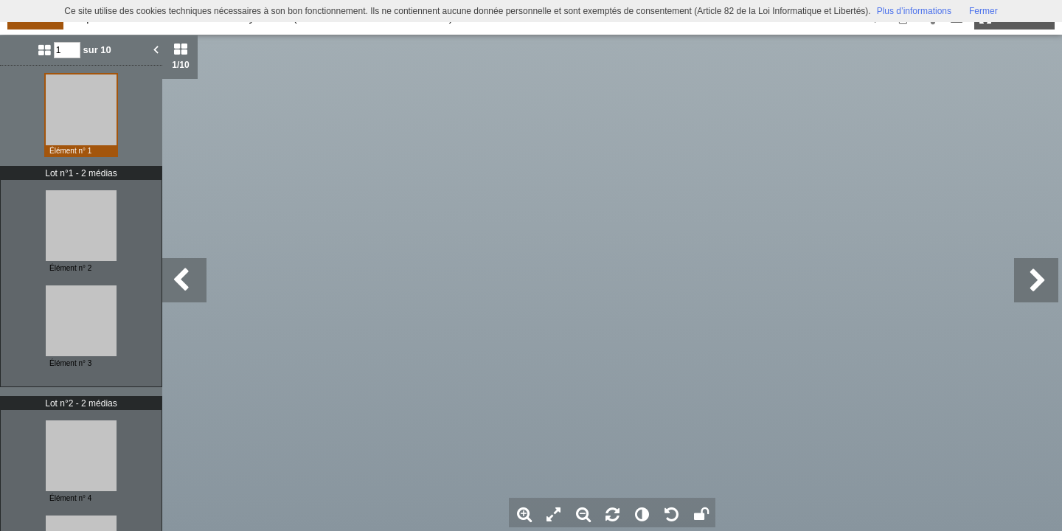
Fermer (983, 11)
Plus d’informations (914, 11)
